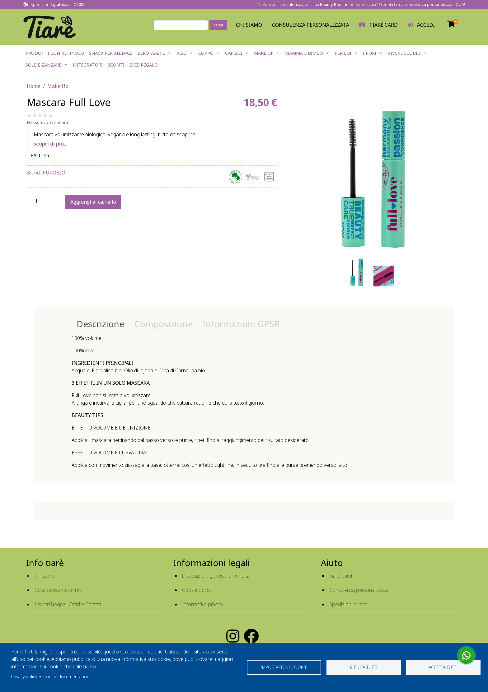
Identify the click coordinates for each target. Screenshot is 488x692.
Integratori (88, 65)
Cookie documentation (66, 677)
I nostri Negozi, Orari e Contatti (68, 604)
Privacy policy (24, 677)
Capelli (233, 53)
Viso (181, 53)
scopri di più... (51, 143)
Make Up (264, 53)
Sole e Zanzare (43, 65)
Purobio (54, 172)
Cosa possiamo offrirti (58, 590)
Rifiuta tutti (364, 667)
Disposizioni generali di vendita (216, 575)
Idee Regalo (143, 65)
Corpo (206, 53)
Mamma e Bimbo (304, 53)
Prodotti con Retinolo (55, 53)
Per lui (343, 53)
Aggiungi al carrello (93, 201)
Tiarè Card (340, 575)
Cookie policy (196, 590)
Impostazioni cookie (283, 667)
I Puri (369, 53)
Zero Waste (151, 53)
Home (33, 86)
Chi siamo (45, 575)
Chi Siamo (249, 24)
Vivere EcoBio (404, 53)
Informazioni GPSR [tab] (241, 324)
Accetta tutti (443, 667)
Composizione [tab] (163, 324)
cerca (218, 25)
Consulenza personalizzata (310, 24)
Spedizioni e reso (348, 604)
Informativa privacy (202, 604)
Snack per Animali (111, 53)
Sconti (116, 65)
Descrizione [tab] (100, 324)
